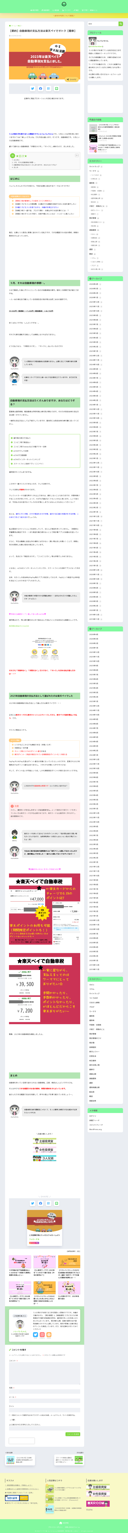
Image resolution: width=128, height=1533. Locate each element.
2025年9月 (95, 315)
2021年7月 (95, 539)
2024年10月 (95, 364)
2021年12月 (95, 516)
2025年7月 (95, 324)
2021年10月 (95, 525)
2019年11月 (95, 619)
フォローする (34, 1239)
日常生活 (95, 179)
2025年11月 (95, 306)
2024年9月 (95, 369)
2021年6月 (95, 543)
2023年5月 (95, 440)
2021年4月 (95, 552)
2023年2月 (95, 454)
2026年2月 (95, 293)
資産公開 (95, 242)
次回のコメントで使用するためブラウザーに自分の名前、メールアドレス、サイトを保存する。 (44, 1415)
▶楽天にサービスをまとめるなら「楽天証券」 (22, 1503)
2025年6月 (95, 329)
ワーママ (94, 171)
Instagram (42, 1338)
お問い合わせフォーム (72, 1527)
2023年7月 (95, 431)
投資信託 (95, 238)
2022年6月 (95, 489)
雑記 (78, 1251)
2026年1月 (95, 297)
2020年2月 (95, 606)
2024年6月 (95, 382)
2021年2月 (95, 561)
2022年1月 (95, 512)
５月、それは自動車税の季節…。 (25, 162)
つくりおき (96, 175)
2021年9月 (95, 530)
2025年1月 (95, 351)
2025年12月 (95, 302)
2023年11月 (95, 414)
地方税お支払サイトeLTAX (19, 626)
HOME (64, 1523)
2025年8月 (95, 320)
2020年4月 (95, 597)
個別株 (93, 183)
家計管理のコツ (98, 222)
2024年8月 (95, 373)
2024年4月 (95, 391)
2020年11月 (95, 574)
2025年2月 (95, 346)
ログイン (92, 1116)
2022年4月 (95, 498)
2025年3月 (95, 342)
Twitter (35, 1338)
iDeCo (94, 234)
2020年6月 (95, 588)
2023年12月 (95, 409)
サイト (11, 1406)
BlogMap (89, 1509)
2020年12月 (95, 570)
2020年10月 (95, 579)
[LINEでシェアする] (56, 88)
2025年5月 (95, 333)
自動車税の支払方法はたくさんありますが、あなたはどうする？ (35, 165)
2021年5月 (95, 548)
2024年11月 (95, 360)
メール (12, 1397)
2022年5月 (95, 494)
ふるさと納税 (97, 262)
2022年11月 (95, 467)
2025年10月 (95, 311)
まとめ (16, 167)
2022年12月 (95, 463)
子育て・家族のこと (98, 206)
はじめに (17, 160)
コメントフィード (96, 1125)
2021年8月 (95, 534)
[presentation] (22, 1441)
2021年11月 (95, 521)
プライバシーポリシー (55, 1527)
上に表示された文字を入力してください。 (25, 1424)
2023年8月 (95, 427)
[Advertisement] (44, 116)
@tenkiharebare (95, 46)
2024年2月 (95, 400)
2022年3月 (95, 503)
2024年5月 (95, 387)
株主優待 (95, 194)
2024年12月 (95, 355)
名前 (12, 1388)
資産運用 (94, 230)
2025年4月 (95, 338)
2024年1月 (95, 405)
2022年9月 (95, 476)
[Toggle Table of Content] (76, 155)
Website (49, 1338)
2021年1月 (95, 565)
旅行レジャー (97, 210)
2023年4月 (95, 445)
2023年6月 (95, 436)
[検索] (120, 24)
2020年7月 (95, 583)
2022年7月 (95, 485)
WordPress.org (95, 1129)
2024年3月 (95, 396)
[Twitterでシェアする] (32, 88)
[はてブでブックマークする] (48, 88)
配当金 (95, 202)
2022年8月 (95, 480)
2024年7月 (95, 378)
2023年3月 (95, 449)
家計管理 (94, 218)
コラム (95, 258)
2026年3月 (95, 288)
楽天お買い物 (97, 269)
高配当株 (95, 245)
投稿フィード (94, 1120)
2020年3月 (95, 601)
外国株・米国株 (98, 191)
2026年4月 (95, 284)
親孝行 (95, 214)
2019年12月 (95, 614)
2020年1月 (95, 610)
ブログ (95, 266)
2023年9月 (95, 422)
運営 (92, 249)
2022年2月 (95, 507)
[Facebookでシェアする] (40, 88)
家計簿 (95, 226)
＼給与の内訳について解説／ (64, 15)
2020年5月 (95, 592)
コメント (13, 1361)
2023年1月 (95, 458)
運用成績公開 (97, 198)
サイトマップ (96, 166)
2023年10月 (95, 418)
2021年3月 (95, 556)
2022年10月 (95, 472)
